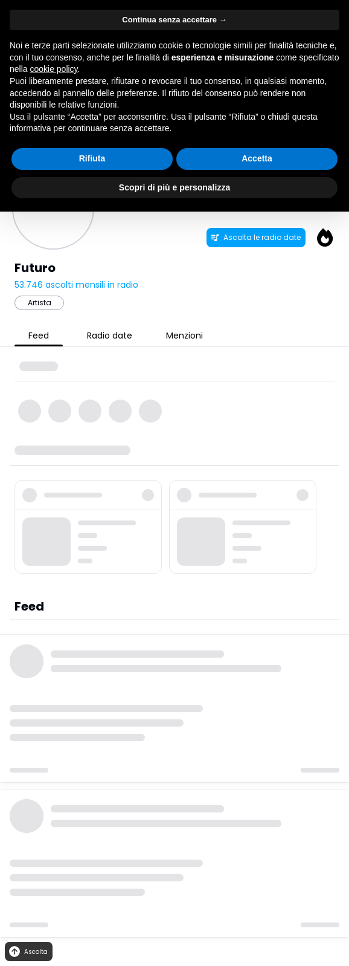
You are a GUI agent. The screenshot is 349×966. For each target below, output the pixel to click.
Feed (38, 335)
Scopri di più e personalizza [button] (174, 187)
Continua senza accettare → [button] (174, 19)
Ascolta (27, 951)
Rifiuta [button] (92, 158)
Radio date (109, 335)
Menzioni (184, 335)
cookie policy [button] (53, 69)
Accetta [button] (257, 158)
